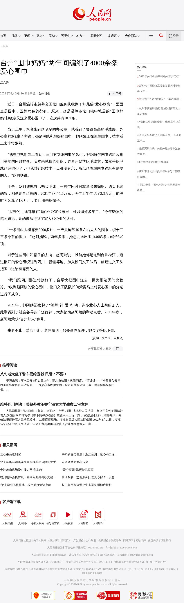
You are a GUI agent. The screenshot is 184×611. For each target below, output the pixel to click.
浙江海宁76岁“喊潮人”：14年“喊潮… (160, 99)
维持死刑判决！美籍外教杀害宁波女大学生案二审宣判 (44, 404)
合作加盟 (91, 540)
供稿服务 (103, 540)
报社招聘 (53, 540)
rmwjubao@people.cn (141, 554)
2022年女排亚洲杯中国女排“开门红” (159, 76)
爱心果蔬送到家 (10, 454)
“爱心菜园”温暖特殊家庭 (78, 469)
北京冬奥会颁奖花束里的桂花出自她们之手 (28, 462)
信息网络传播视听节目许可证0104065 (26, 569)
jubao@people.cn (128, 547)
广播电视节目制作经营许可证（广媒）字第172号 (138, 562)
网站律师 (141, 540)
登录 (176, 35)
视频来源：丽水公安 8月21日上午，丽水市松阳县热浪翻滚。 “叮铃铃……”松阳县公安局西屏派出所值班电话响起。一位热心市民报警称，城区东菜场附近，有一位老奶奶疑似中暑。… (60, 385)
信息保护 (153, 540)
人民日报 (7, 516)
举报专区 (96, 35)
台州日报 (44, 93)
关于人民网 (39, 540)
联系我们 (165, 540)
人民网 (4, 46)
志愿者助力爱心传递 (75, 462)
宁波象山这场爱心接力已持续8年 (21, 469)
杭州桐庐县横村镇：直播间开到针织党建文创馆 (31, 477)
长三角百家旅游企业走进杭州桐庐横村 (87, 484)
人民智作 (98, 516)
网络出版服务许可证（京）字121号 (123, 569)
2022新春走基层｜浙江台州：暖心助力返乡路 (91, 454)
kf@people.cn (59, 554)
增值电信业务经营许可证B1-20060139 (87, 562)
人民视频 (68, 516)
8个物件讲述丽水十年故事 (154, 162)
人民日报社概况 (22, 540)
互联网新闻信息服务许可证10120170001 (40, 562)
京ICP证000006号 (154, 569)
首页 (3, 35)
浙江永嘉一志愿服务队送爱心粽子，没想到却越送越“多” (98, 477)
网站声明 (128, 540)
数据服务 (116, 540)
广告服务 (78, 540)
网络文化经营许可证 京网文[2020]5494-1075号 (75, 569)
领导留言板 (52, 516)
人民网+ (22, 516)
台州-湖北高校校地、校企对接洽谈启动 (25, 484)
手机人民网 (37, 516)
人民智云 (83, 516)
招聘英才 (66, 540)
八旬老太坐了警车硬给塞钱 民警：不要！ (33, 374)
